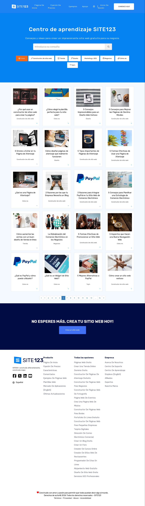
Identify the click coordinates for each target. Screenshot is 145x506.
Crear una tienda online (85, 366)
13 (91, 298)
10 (78, 298)
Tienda (61, 58)
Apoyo (85, 6)
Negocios (107, 58)
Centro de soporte (113, 366)
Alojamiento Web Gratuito (85, 468)
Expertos (109, 382)
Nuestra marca (111, 386)
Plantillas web (49, 382)
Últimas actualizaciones (54, 394)
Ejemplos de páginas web (55, 378)
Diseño (74, 58)
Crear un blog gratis (83, 441)
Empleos (113, 374)
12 (87, 298)
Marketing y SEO (90, 58)
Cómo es (122, 58)
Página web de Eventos (85, 398)
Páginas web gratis (82, 362)
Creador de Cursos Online (85, 449)
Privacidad (67, 498)
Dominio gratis (80, 370)
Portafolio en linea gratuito (86, 417)
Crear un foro (80, 445)
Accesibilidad (85, 498)
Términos (57, 498)
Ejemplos (73, 6)
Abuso (76, 498)
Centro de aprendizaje (115, 370)
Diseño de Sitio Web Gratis (86, 472)
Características (50, 370)
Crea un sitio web (72, 330)
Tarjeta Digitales (81, 429)
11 (82, 298)
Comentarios (49, 374)
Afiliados (108, 378)
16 (100, 298)
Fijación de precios (54, 6)
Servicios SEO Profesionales (86, 476)
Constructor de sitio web (41, 58)
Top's (72, 65)
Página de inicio (38, 6)
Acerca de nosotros (114, 362)
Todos (22, 58)
